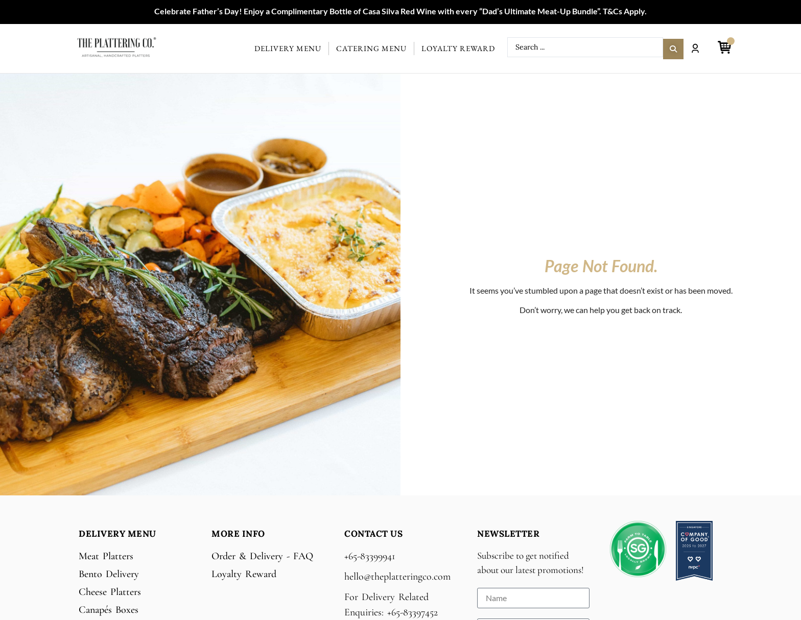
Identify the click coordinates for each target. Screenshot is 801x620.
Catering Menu (371, 48)
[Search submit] (673, 47)
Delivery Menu (287, 48)
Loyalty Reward (458, 48)
